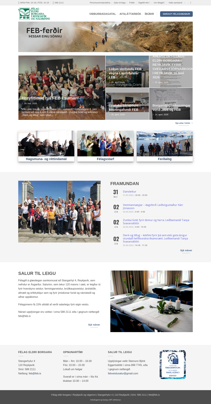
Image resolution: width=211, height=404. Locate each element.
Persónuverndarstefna (100, 2)
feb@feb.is (35, 373)
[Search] (191, 2)
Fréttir (132, 2)
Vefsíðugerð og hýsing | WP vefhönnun (105, 400)
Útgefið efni (144, 2)
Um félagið (159, 2)
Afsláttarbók (130, 14)
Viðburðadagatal (102, 14)
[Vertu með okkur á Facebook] (185, 3)
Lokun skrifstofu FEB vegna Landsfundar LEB (125, 73)
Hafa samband (175, 2)
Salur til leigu (120, 2)
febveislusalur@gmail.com (123, 373)
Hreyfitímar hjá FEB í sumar (49, 98)
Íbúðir (149, 14)
